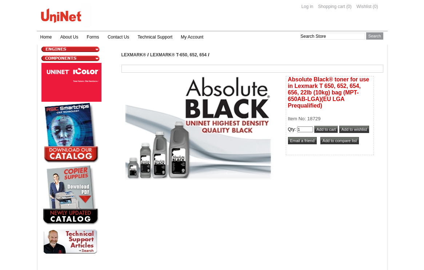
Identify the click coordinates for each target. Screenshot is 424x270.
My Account (192, 37)
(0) (349, 6)
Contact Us (118, 37)
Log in (307, 6)
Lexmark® (133, 54)
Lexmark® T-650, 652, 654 (178, 54)
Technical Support (155, 37)
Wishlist (363, 6)
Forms (93, 37)
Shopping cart (331, 6)
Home (46, 37)
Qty (291, 129)
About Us (69, 37)
